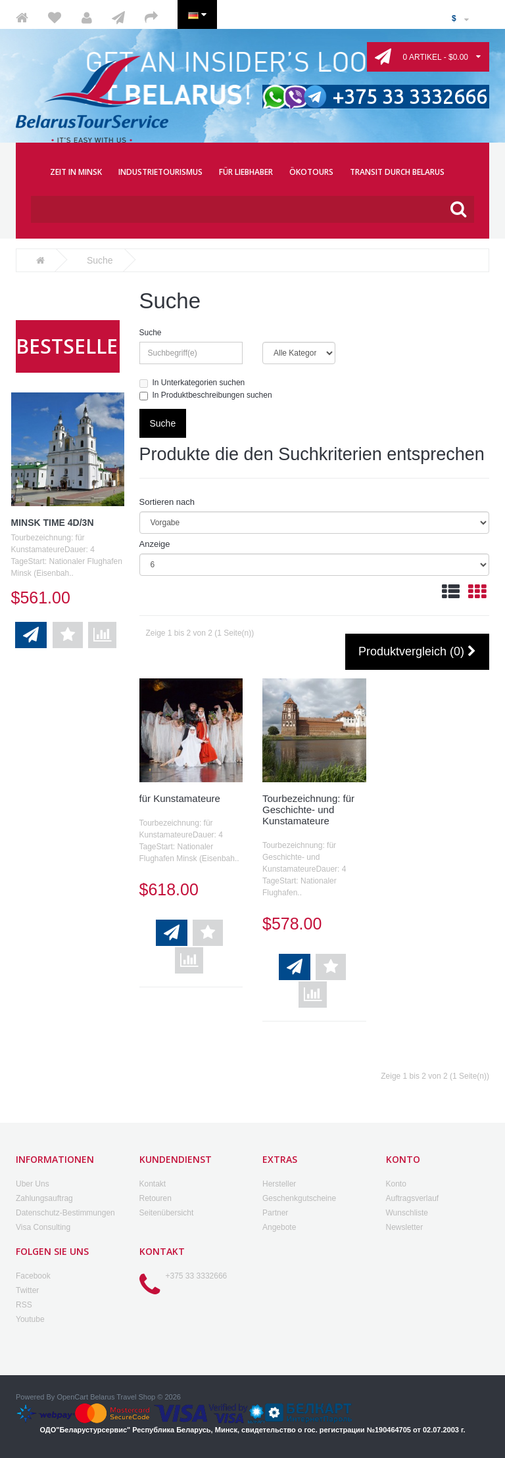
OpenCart (72, 1397)
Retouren (155, 1198)
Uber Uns (32, 1183)
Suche (150, 332)
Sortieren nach (167, 502)
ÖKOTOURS (311, 171)
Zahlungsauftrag (44, 1198)
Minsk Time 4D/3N (52, 522)
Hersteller (279, 1183)
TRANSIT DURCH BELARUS (397, 171)
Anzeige (154, 544)
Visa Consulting (43, 1227)
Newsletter (404, 1227)
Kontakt (152, 1183)
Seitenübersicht (166, 1212)
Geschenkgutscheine (299, 1198)
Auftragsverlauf (412, 1198)
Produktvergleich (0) (417, 652)
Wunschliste (407, 1212)
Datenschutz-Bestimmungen (65, 1212)
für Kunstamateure (179, 798)
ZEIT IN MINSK (76, 171)
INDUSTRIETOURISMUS (160, 171)
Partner (275, 1212)
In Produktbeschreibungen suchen (205, 395)
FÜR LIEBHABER (246, 171)
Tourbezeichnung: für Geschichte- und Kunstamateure (308, 809)
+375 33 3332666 (197, 1276)
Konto (396, 1183)
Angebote (279, 1227)
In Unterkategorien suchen (192, 383)
